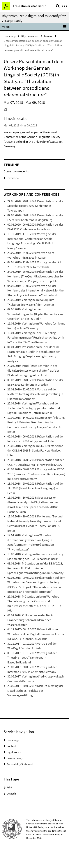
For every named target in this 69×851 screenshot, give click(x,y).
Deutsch (11, 793)
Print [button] (9, 787)
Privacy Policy (15, 758)
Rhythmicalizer (30, 36)
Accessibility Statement (20, 764)
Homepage (10, 36)
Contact (11, 746)
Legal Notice (14, 752)
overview (11, 178)
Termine (48, 36)
